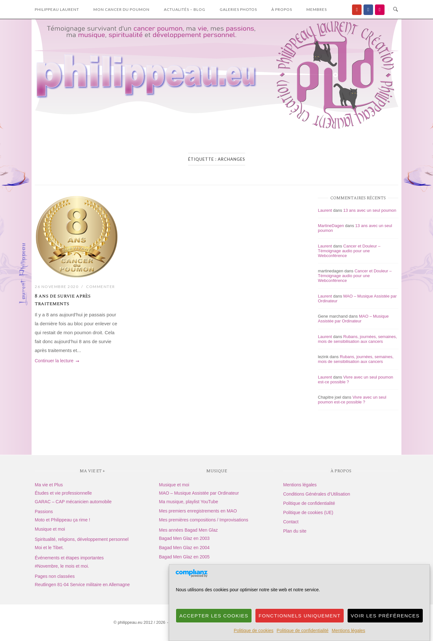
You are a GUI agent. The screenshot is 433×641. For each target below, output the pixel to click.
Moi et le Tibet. (49, 547)
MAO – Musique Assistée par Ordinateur (353, 318)
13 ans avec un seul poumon (369, 210)
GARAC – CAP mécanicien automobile (73, 501)
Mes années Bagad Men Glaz (188, 530)
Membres (316, 9)
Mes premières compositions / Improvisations (203, 519)
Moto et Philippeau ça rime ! (62, 519)
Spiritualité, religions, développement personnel (81, 539)
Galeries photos (238, 9)
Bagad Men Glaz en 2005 (184, 556)
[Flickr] (380, 9)
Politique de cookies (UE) (308, 512)
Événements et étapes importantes (69, 557)
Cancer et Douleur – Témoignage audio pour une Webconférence (349, 251)
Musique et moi (50, 529)
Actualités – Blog (184, 9)
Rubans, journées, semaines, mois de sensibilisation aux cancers (357, 339)
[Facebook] (368, 9)
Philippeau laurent (57, 9)
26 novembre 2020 (56, 286)
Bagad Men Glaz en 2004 (184, 547)
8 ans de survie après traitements (63, 299)
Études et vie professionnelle (63, 493)
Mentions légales (300, 484)
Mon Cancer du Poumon (121, 9)
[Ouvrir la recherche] (395, 9)
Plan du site (294, 531)
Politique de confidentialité (309, 503)
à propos (281, 9)
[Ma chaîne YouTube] (357, 9)
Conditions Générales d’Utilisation (316, 494)
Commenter (100, 286)
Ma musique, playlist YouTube (188, 501)
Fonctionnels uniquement (300, 626)
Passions (44, 511)
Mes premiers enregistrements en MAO (198, 510)
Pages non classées (55, 576)
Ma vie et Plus (49, 484)
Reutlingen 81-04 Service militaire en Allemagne (82, 584)
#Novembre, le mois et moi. (62, 566)
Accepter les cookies (213, 626)
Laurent (325, 210)
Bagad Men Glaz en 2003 (184, 538)
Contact (290, 521)
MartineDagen (331, 225)
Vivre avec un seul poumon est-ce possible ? (352, 399)
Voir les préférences (385, 626)
